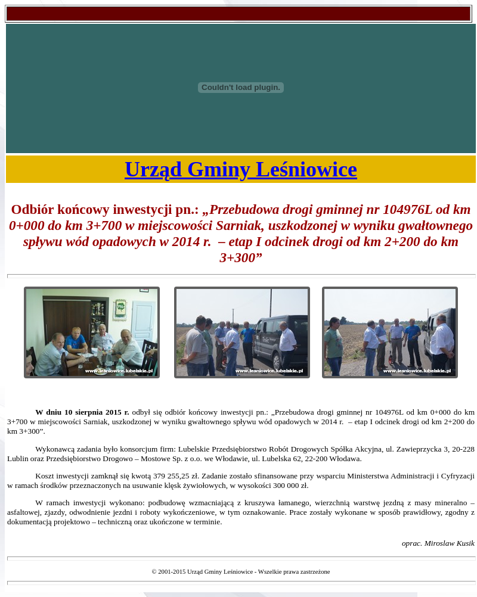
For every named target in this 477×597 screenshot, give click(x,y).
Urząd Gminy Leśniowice (241, 169)
